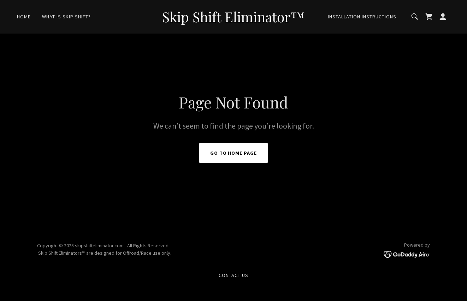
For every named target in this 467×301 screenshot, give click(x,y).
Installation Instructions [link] (362, 16)
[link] (233, 20)
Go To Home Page (233, 153)
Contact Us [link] (233, 275)
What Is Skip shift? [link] (66, 16)
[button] (443, 17)
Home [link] (24, 16)
